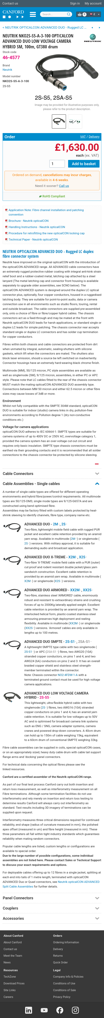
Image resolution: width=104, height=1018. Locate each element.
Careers (8, 997)
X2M (72, 557)
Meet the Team (13, 955)
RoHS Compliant (52, 196)
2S (64, 524)
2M (56, 524)
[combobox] (56, 14)
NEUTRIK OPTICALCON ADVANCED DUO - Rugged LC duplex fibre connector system (48, 254)
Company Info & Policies (68, 976)
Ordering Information (66, 942)
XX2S (88, 590)
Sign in (75, 3)
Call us (64, 186)
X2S (83, 557)
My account (93, 3)
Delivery (94, 136)
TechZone (10, 976)
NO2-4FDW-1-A (68, 675)
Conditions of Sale (64, 990)
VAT (83, 136)
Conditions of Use (64, 983)
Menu (33, 14)
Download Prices (14, 983)
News (7, 962)
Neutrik (7, 69)
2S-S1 (71, 642)
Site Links (10, 990)
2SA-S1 (85, 642)
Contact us (10, 3)
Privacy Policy (61, 997)
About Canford (13, 942)
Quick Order (60, 962)
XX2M (75, 590)
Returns (58, 955)
